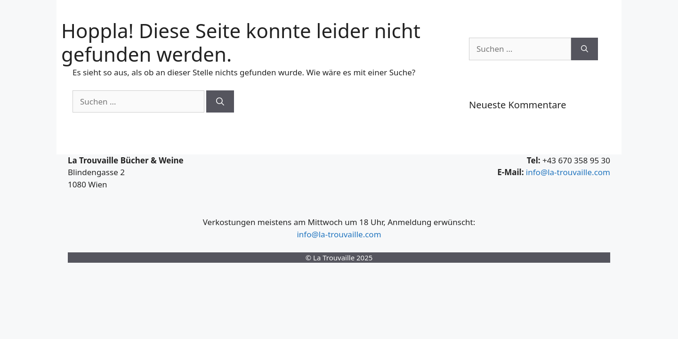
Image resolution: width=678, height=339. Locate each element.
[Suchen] (220, 101)
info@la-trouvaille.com (568, 172)
